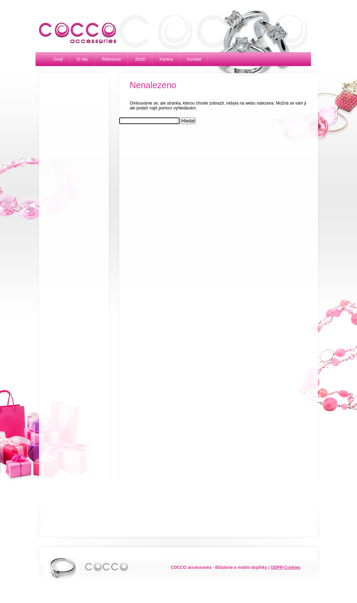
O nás (82, 59)
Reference (111, 59)
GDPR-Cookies (286, 567)
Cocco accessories (74, 33)
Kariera (166, 59)
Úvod (58, 59)
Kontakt (194, 59)
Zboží (140, 59)
